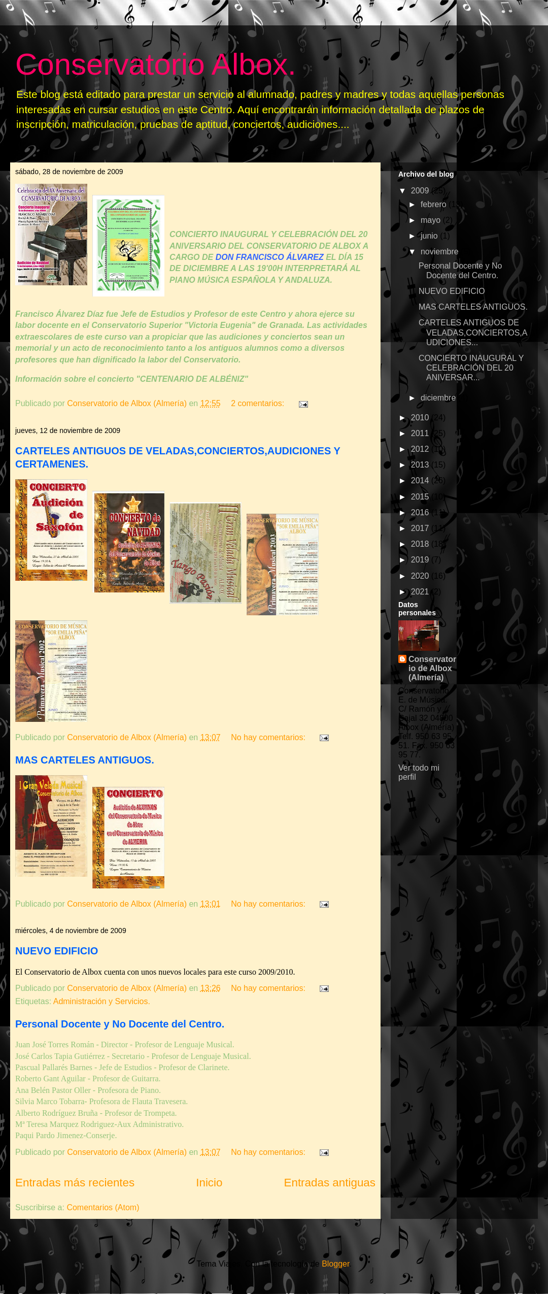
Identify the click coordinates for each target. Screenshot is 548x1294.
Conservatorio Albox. (155, 64)
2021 (421, 591)
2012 (421, 449)
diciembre (439, 397)
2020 (421, 576)
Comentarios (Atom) (102, 1207)
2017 (421, 528)
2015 (421, 496)
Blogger (335, 1263)
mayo (432, 220)
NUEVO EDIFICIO (56, 950)
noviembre (441, 251)
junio (430, 235)
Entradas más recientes (74, 1182)
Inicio (209, 1182)
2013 (421, 464)
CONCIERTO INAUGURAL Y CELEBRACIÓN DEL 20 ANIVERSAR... (471, 368)
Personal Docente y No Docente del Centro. (119, 1024)
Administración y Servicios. (101, 1001)
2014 (421, 480)
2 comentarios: (258, 403)
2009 (421, 190)
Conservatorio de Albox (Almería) (432, 668)
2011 (421, 433)
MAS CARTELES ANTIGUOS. (84, 760)
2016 (421, 512)
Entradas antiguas (330, 1182)
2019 (421, 559)
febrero (435, 204)
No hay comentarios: (269, 737)
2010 (421, 417)
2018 (421, 544)
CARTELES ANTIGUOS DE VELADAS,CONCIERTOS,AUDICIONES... (473, 332)
